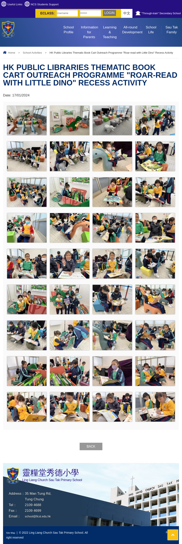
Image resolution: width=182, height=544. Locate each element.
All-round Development (131, 26)
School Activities (32, 52)
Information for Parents (90, 28)
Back (91, 446)
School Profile (71, 26)
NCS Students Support (58, 4)
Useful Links (19, 4)
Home (11, 52)
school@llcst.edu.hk (40, 516)
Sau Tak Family (173, 26)
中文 (109, 13)
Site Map (11, 532)
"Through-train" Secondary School (154, 13)
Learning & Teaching (111, 28)
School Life (153, 26)
